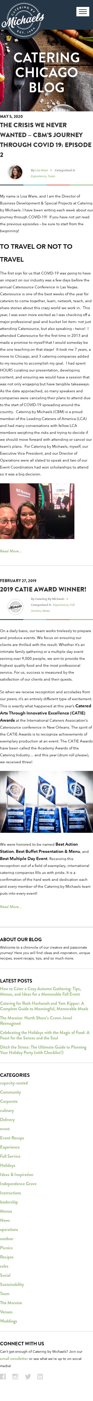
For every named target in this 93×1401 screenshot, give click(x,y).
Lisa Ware (41, 170)
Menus (6, 1211)
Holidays (7, 1165)
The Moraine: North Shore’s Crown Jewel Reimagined (36, 1020)
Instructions (10, 1193)
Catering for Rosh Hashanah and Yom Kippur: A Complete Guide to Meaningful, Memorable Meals (44, 1006)
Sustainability (12, 1284)
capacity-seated (14, 1083)
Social (5, 1275)
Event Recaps (12, 1138)
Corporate (9, 1101)
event (5, 1128)
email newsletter (14, 1358)
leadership (9, 1202)
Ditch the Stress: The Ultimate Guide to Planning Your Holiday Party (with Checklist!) (43, 1049)
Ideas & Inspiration (16, 1174)
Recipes (7, 1257)
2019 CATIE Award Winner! (43, 589)
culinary (7, 1110)
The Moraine (11, 1302)
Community (10, 1092)
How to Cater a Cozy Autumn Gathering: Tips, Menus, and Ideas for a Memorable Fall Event (40, 991)
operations (9, 1229)
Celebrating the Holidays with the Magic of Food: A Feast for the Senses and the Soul (45, 1035)
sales (4, 1266)
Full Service (10, 1156)
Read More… (11, 551)
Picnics (6, 1248)
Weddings (8, 1321)
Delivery (7, 1119)
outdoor (6, 1238)
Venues (6, 1312)
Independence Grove (18, 1183)
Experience (38, 176)
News (46, 611)
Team (51, 176)
